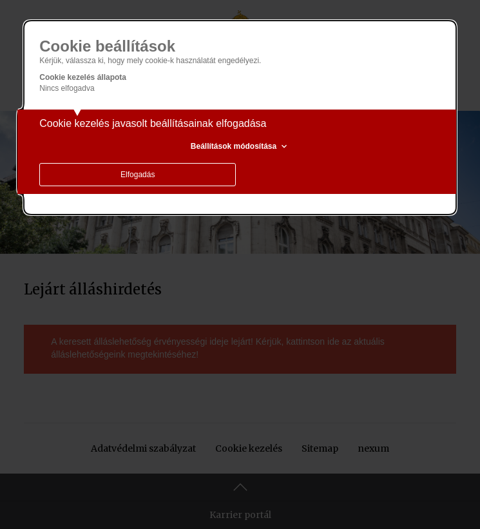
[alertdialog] (240, 118)
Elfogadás (137, 174)
